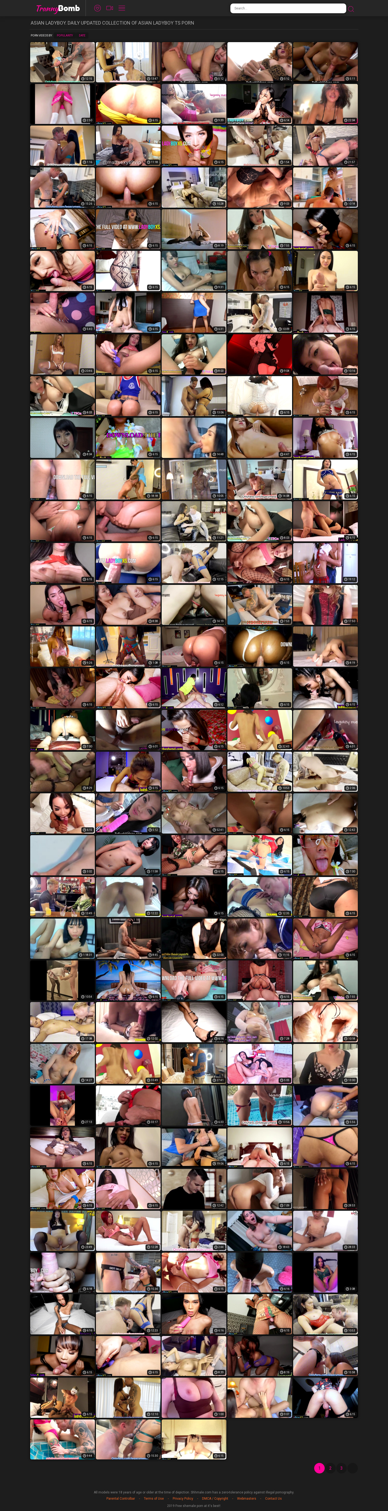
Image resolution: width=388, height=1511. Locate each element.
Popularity (65, 35)
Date (82, 35)
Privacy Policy (183, 1498)
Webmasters (246, 1498)
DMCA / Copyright (215, 1498)
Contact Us (273, 1498)
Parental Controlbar (120, 1498)
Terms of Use (154, 1498)
